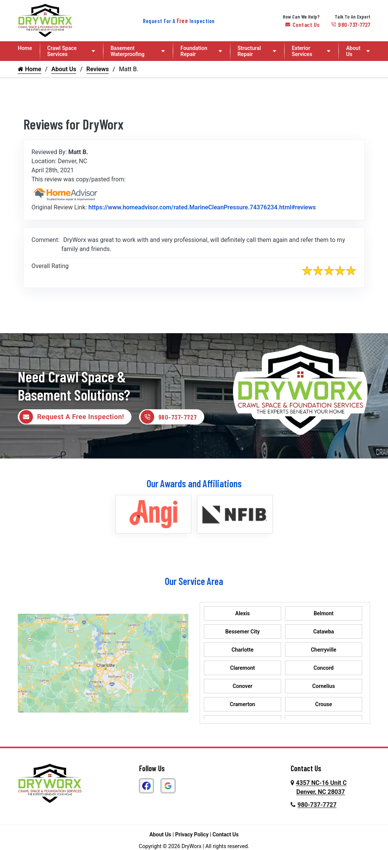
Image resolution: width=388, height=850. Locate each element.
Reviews (97, 69)
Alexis (242, 614)
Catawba (323, 632)
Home (25, 48)
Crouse (323, 705)
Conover (242, 687)
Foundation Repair (193, 51)
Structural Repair (249, 51)
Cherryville (323, 650)
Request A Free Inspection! (71, 417)
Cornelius (323, 687)
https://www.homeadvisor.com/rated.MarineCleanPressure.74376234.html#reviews (202, 207)
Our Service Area (194, 582)
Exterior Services (302, 51)
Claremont (242, 669)
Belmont (324, 614)
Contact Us (302, 24)
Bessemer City (242, 632)
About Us (353, 51)
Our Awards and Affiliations (194, 484)
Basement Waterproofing (128, 51)
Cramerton (242, 705)
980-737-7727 (351, 24)
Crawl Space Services (62, 51)
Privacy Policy (191, 835)
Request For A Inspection (179, 20)
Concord (324, 669)
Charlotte (242, 650)
